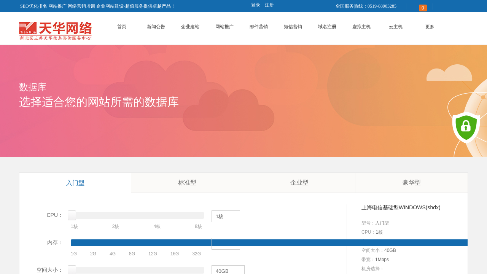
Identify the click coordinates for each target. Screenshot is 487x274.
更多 (429, 26)
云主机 (396, 26)
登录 (255, 5)
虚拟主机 (361, 26)
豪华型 (412, 182)
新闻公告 (156, 26)
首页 (121, 26)
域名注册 (327, 26)
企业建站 (190, 26)
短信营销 (293, 26)
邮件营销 (259, 26)
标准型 (187, 182)
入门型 (75, 183)
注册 (269, 5)
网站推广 (224, 26)
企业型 (299, 182)
